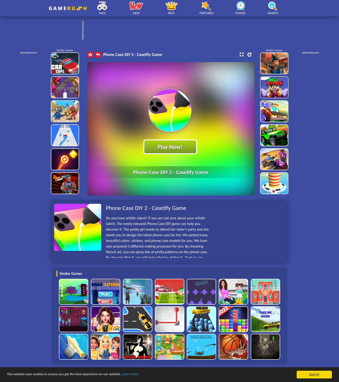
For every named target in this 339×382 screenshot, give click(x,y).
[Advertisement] (172, 30)
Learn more (147, 374)
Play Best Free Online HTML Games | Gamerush (67, 8)
